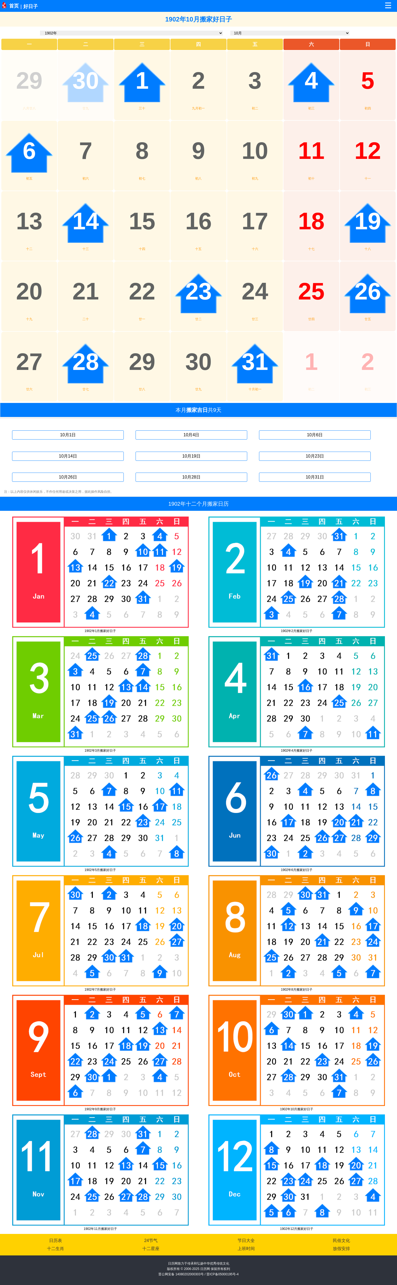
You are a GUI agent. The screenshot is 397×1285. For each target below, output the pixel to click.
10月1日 (68, 435)
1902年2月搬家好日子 (296, 631)
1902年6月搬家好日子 (296, 870)
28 (85, 361)
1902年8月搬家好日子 (296, 989)
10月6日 (315, 435)
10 (255, 150)
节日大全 (246, 1240)
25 (311, 291)
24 (255, 291)
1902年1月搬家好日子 (100, 631)
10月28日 (191, 477)
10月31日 (315, 477)
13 (29, 221)
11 (311, 150)
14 (85, 221)
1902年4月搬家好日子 (296, 750)
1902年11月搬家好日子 (100, 1229)
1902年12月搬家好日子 (296, 1229)
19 (368, 221)
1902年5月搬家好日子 (100, 870)
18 (311, 221)
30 (85, 80)
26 (368, 291)
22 (142, 291)
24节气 (151, 1240)
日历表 (55, 1240)
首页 (14, 6)
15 (142, 221)
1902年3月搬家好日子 (100, 750)
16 (198, 221)
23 (198, 291)
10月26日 (68, 477)
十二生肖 (55, 1248)
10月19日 (191, 456)
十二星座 (150, 1248)
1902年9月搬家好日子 (100, 1109)
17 (255, 221)
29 (29, 80)
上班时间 (246, 1248)
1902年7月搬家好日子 (100, 989)
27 (29, 361)
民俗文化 (341, 1240)
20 (29, 291)
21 (85, 291)
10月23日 (315, 456)
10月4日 (191, 435)
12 (368, 150)
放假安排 (341, 1248)
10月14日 (68, 456)
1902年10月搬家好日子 (296, 1109)
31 (255, 361)
